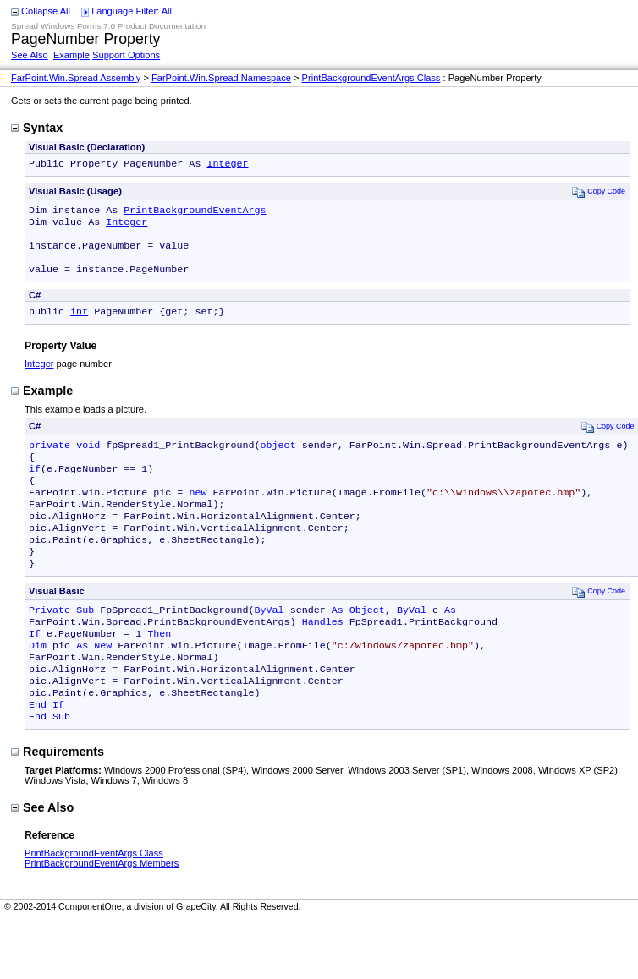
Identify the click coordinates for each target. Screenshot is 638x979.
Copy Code (598, 193)
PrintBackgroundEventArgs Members (102, 912)
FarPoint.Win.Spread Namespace (221, 78)
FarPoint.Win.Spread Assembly (75, 78)
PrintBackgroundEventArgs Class (371, 78)
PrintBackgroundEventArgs (195, 213)
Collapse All (45, 11)
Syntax (37, 127)
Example (71, 55)
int (79, 324)
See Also (29, 55)
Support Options (126, 55)
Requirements (57, 800)
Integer (227, 165)
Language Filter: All (131, 11)
